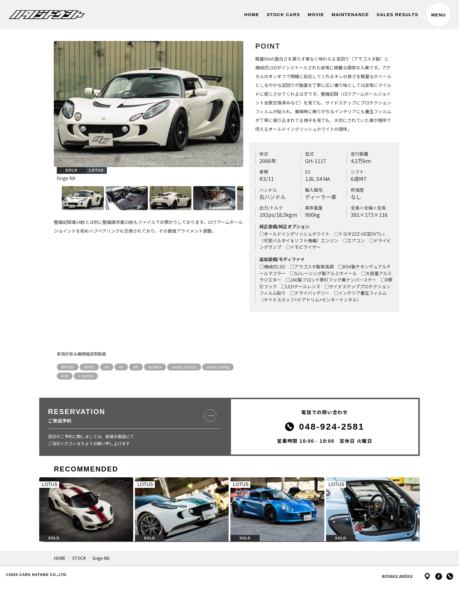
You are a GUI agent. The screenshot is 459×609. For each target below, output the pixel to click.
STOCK (79, 558)
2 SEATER (85, 375)
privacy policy (397, 576)
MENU (438, 14)
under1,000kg (218, 366)
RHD (64, 375)
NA (107, 366)
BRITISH (67, 366)
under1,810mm (184, 366)
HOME (60, 558)
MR (135, 366)
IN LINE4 (155, 366)
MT (121, 366)
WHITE (89, 366)
